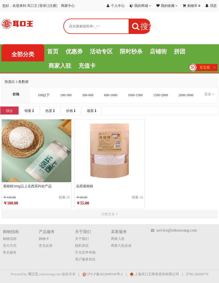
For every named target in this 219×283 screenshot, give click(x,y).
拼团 (179, 51)
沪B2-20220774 (197, 274)
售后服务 (10, 252)
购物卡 (44, 239)
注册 (52, 6)
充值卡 (87, 66)
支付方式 (10, 246)
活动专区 (101, 51)
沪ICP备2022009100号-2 (102, 274)
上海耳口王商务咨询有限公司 (154, 274)
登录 (42, 6)
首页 (52, 51)
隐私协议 (82, 246)
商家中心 (68, 6)
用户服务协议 (85, 259)
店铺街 (158, 51)
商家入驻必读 (121, 246)
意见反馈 (45, 246)
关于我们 (82, 239)
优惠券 (74, 51)
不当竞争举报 (85, 252)
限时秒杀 (131, 51)
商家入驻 (59, 66)
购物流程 (10, 239)
